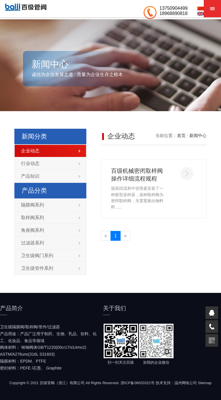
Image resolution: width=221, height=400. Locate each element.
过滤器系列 (50, 242)
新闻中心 (198, 135)
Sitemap (205, 383)
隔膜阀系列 (50, 204)
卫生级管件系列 (50, 268)
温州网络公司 (185, 383)
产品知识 (50, 176)
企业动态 (50, 150)
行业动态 (50, 163)
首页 (181, 135)
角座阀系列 (50, 230)
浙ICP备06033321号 (138, 383)
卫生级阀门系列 (50, 255)
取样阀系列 (50, 217)
